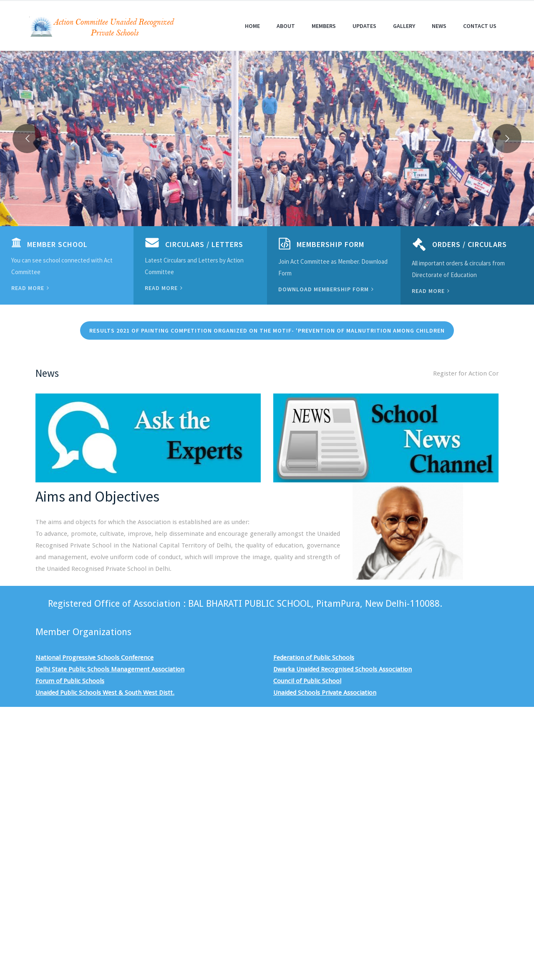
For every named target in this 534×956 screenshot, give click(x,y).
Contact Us (479, 26)
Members (324, 26)
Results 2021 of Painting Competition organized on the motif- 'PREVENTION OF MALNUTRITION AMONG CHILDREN (267, 330)
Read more (30, 288)
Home (252, 26)
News (439, 26)
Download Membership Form (326, 289)
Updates (364, 26)
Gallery (404, 26)
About (286, 26)
